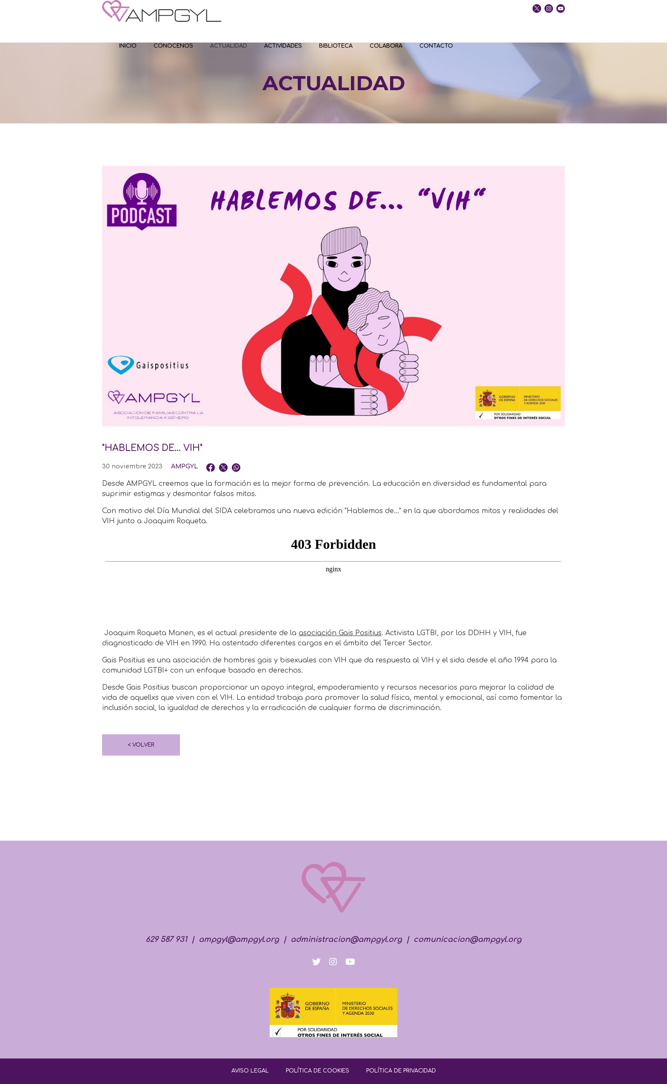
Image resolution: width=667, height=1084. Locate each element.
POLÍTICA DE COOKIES (317, 1071)
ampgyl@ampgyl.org (239, 939)
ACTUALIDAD (228, 46)
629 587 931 (166, 939)
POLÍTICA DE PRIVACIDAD (401, 1071)
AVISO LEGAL (250, 1071)
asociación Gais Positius (340, 633)
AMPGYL (184, 466)
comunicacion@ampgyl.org (467, 939)
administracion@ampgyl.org (346, 939)
